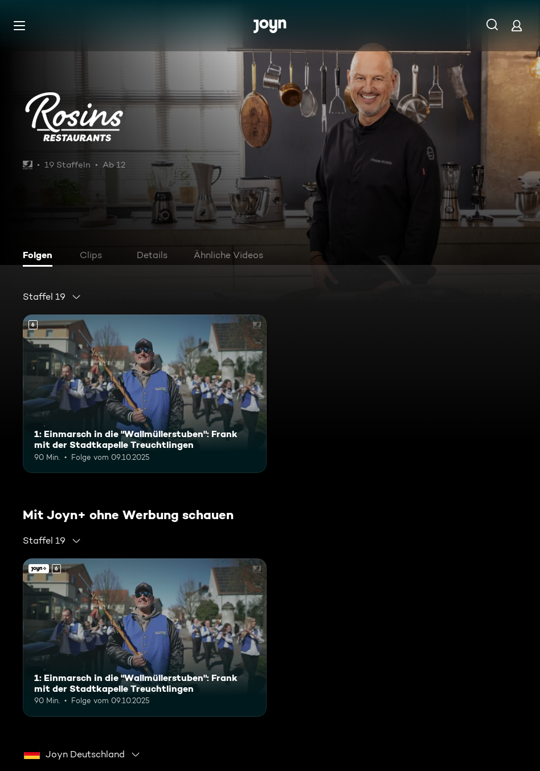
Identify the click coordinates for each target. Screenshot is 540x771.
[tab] (40, 256)
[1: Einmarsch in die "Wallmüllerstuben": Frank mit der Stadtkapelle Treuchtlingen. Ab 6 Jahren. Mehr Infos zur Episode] (145, 394)
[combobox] (52, 297)
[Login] (517, 25)
